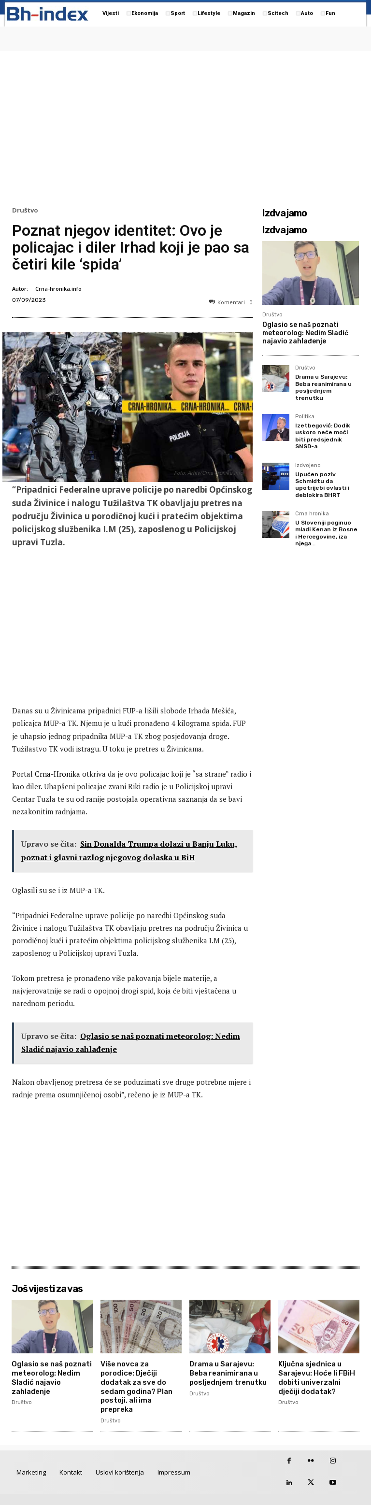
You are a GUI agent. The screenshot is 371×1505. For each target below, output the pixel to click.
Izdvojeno (308, 466)
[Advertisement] (185, 126)
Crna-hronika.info (58, 288)
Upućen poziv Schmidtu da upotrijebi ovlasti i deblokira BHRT (322, 484)
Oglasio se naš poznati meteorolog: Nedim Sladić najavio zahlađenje (305, 333)
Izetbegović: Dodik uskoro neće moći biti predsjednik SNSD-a (322, 436)
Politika (304, 417)
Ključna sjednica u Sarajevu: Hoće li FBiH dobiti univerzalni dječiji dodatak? (318, 1375)
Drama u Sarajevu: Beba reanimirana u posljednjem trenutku (323, 387)
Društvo (25, 210)
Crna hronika (312, 514)
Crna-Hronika (57, 774)
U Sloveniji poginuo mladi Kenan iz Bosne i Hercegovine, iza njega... (326, 533)
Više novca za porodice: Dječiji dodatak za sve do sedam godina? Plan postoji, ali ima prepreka (140, 1379)
